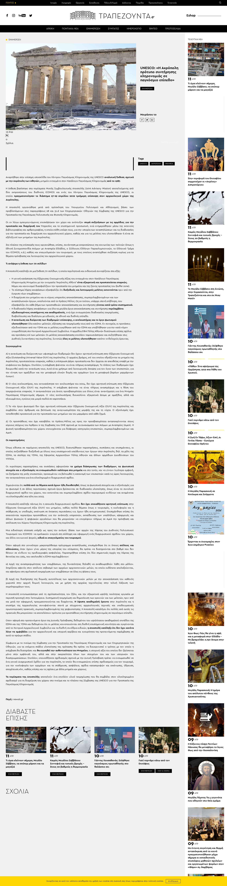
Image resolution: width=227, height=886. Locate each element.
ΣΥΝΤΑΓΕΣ (113, 29)
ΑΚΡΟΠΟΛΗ (156, 164)
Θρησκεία (80, 3)
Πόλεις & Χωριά (110, 3)
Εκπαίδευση (94, 3)
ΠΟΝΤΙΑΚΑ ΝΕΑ (70, 29)
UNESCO (143, 164)
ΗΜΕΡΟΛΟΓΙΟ (134, 29)
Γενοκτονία (172, 3)
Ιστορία (53, 3)
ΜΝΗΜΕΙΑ (169, 164)
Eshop (191, 15)
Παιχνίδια (140, 3)
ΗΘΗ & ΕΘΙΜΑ (164, 771)
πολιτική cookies (155, 881)
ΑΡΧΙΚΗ (50, 29)
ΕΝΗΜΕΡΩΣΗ (93, 29)
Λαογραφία (66, 3)
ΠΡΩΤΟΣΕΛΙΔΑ (173, 29)
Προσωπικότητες (156, 3)
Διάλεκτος (126, 3)
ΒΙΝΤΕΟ (153, 29)
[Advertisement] (69, 163)
